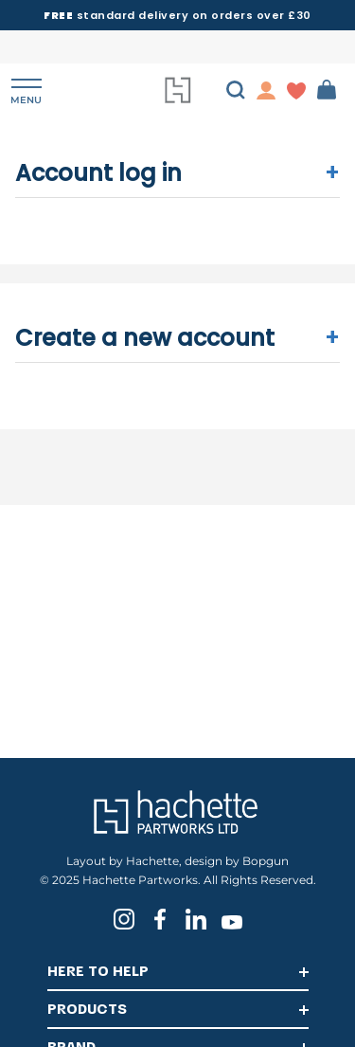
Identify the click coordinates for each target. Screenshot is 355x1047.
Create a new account (178, 337)
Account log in (178, 173)
